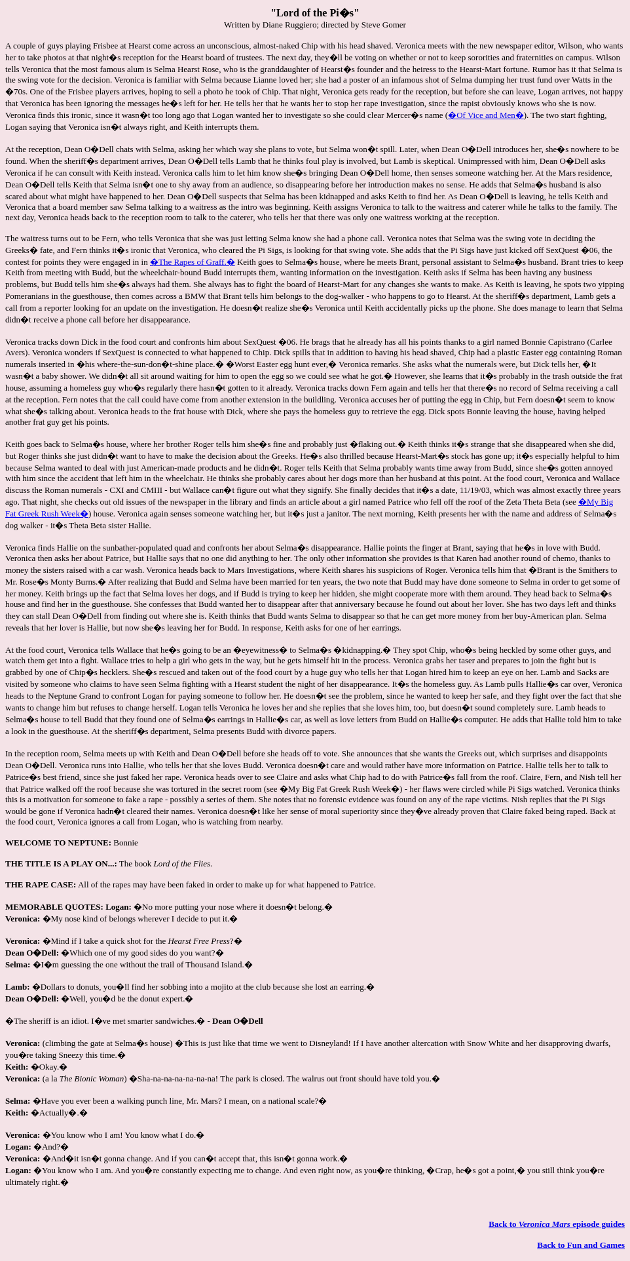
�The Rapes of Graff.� (192, 262)
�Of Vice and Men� (486, 115)
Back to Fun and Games (581, 1245)
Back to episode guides (557, 1224)
